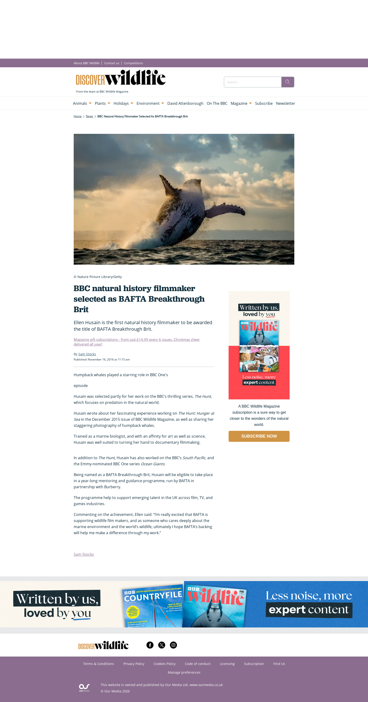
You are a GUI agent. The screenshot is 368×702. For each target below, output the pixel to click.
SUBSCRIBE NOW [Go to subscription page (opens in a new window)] (259, 436)
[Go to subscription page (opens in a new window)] (259, 398)
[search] (287, 82)
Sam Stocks (84, 554)
